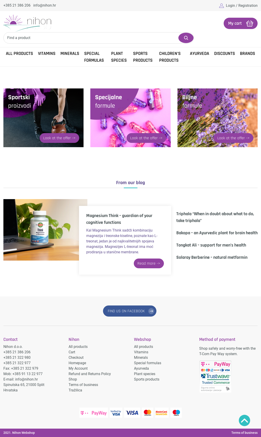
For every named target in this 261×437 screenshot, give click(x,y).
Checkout (76, 357)
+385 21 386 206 (17, 5)
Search (186, 38)
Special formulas (94, 57)
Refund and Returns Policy (90, 374)
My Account (78, 368)
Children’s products (170, 57)
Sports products (143, 57)
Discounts (224, 53)
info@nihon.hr (44, 5)
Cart (72, 352)
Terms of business (83, 385)
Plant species (119, 57)
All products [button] (19, 53)
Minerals (69, 53)
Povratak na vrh (244, 420)
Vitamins (46, 53)
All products (78, 346)
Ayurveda (199, 53)
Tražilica (75, 390)
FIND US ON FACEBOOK (126, 311)
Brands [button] (247, 53)
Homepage (77, 363)
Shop (73, 379)
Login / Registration (242, 5)
